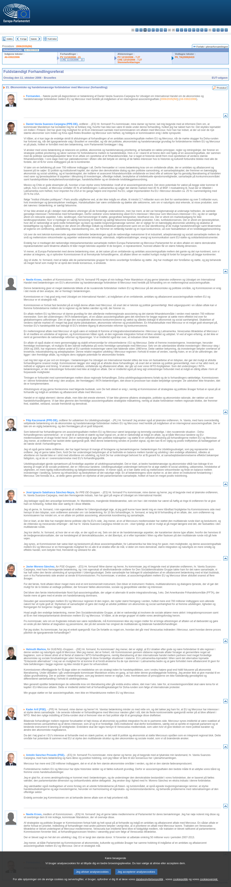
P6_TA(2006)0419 (184, 57)
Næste (34, 39)
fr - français (165, 30)
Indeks (10, 39)
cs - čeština (141, 30)
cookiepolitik (180, 882)
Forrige (23, 39)
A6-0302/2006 (12, 57)
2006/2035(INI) (24, 46)
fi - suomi (222, 30)
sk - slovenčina (214, 30)
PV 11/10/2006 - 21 (70, 57)
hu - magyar (189, 30)
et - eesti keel (153, 30)
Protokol (222, 88)
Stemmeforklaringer (129, 62)
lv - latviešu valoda (181, 30)
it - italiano (177, 30)
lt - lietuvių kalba (185, 30)
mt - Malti (193, 30)
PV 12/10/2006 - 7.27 (129, 57)
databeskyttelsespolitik (149, 882)
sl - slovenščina (218, 30)
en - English (161, 30)
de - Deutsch (149, 30)
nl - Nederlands (197, 30)
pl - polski (201, 30)
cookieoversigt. (209, 882)
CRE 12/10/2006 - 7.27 (130, 59)
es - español (137, 30)
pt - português (206, 30)
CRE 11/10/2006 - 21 (72, 59)
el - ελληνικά (157, 30)
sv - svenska (226, 30)
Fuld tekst (52, 39)
